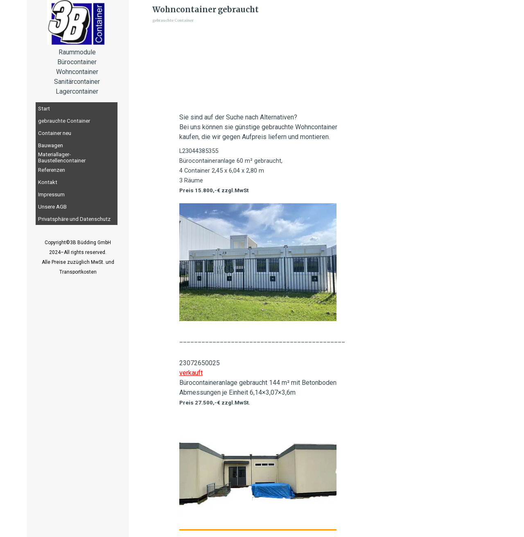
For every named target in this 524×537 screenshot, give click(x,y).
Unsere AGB (52, 207)
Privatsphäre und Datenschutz (74, 219)
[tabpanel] (78, 261)
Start (44, 109)
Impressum (51, 194)
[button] (258, 470)
